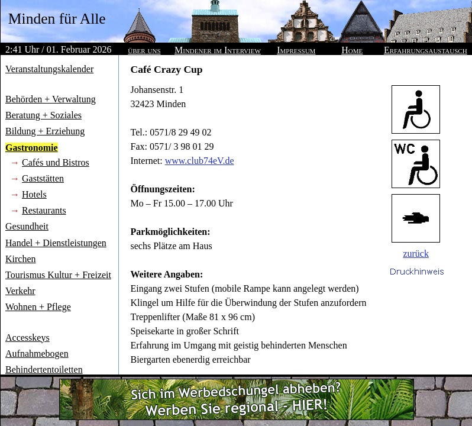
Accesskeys (27, 338)
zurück (416, 253)
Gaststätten (43, 178)
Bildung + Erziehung (45, 131)
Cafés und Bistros (55, 162)
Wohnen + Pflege (38, 307)
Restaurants (44, 210)
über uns (144, 50)
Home (352, 50)
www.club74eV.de (199, 161)
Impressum (296, 50)
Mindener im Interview (217, 50)
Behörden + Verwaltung (50, 99)
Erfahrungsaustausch (425, 50)
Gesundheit (27, 226)
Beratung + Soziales (43, 115)
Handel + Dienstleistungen (55, 243)
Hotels (34, 194)
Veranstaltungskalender (49, 69)
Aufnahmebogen (37, 353)
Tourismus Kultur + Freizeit (58, 275)
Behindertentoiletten (44, 369)
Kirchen (20, 259)
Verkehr (20, 291)
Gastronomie (31, 148)
